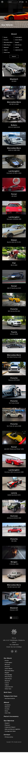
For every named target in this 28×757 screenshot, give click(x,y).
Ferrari (7, 665)
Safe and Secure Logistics (13, 734)
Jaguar (7, 689)
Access (7, 713)
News (7, 715)
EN (22, 2)
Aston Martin (9, 673)
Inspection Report (11, 732)
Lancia (7, 687)
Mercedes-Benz (10, 675)
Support (7, 728)
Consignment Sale (11, 736)
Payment (8, 730)
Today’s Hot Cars (11, 701)
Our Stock (8, 663)
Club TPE (8, 717)
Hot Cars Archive (10, 703)
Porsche (7, 671)
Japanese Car (9, 691)
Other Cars (8, 693)
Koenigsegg (9, 679)
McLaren (8, 669)
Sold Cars (8, 697)
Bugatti (7, 677)
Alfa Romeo (9, 683)
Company (8, 709)
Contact (7, 739)
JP (19, 2)
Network (7, 711)
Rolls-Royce (9, 681)
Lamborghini (9, 667)
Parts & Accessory (12, 721)
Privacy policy (9, 742)
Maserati (8, 685)
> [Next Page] (17, 622)
